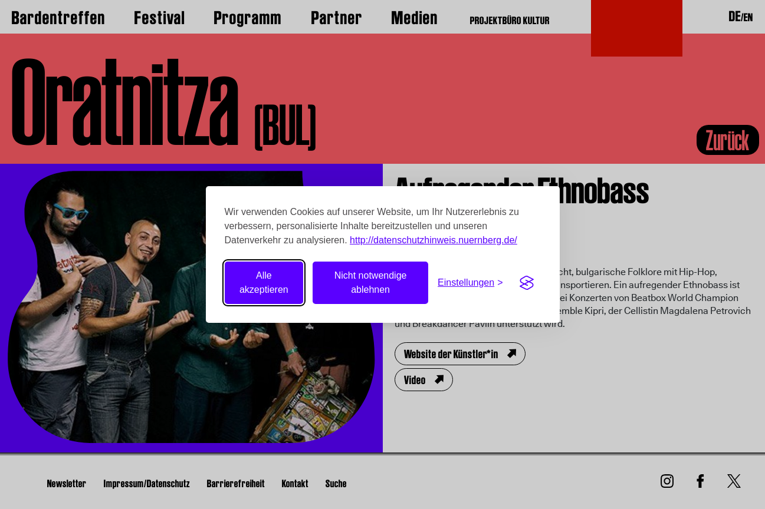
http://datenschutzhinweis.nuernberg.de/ (433, 240)
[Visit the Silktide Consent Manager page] (527, 283)
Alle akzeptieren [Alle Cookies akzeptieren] (263, 282)
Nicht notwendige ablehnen (370, 282)
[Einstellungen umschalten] (470, 283)
